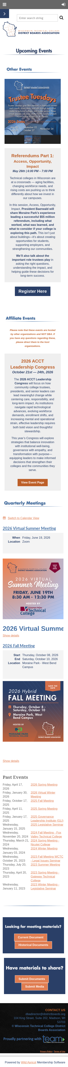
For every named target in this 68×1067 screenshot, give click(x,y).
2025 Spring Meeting (44, 808)
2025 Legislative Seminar (47, 824)
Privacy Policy (46, 1052)
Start (17, 655)
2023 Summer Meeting (45, 864)
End (17, 659)
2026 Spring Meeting (44, 784)
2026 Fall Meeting (19, 645)
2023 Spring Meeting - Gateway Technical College (45, 876)
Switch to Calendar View (23, 518)
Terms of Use (59, 1052)
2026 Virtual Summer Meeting (29, 528)
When (16, 537)
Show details (11, 635)
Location (14, 541)
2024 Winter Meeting (44, 848)
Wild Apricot (28, 1062)
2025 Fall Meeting (42, 800)
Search (61, 17)
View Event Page (32, 482)
